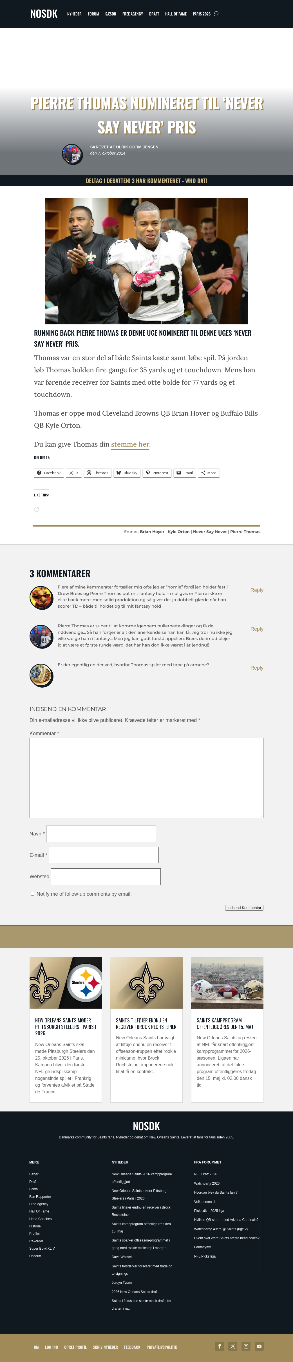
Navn (37, 834)
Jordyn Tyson (122, 1283)
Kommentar (44, 733)
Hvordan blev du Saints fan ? (216, 1192)
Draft (154, 14)
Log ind (51, 1347)
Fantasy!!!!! (202, 1247)
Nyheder (74, 14)
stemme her (130, 444)
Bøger (34, 1174)
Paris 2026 (202, 14)
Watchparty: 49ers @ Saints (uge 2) (221, 1229)
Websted (40, 876)
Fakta (33, 1189)
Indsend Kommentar (244, 908)
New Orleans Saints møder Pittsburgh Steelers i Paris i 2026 (65, 1027)
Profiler (34, 1234)
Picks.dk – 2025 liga (209, 1211)
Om (36, 1347)
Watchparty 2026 (207, 1183)
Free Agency (132, 14)
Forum (93, 14)
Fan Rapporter (40, 1197)
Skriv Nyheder (105, 1347)
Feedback (132, 1347)
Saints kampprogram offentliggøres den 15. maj (225, 1023)
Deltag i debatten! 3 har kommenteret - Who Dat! (146, 180)
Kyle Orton (179, 531)
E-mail (38, 855)
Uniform (35, 1256)
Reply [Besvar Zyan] (256, 668)
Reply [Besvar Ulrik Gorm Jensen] (256, 629)
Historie (35, 1226)
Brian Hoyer (152, 531)
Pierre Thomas (245, 531)
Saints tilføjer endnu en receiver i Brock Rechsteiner (146, 1023)
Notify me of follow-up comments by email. (84, 894)
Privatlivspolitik (162, 1347)
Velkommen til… (206, 1202)
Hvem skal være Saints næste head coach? (227, 1238)
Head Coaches (40, 1219)
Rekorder (36, 1241)
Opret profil (75, 1347)
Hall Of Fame (176, 14)
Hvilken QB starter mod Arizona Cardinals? (226, 1220)
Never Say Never (210, 531)
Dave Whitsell (122, 1257)
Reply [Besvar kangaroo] (256, 590)
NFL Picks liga (205, 1256)
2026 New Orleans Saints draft (135, 1292)
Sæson (110, 14)
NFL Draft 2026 (205, 1174)
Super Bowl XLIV (42, 1248)
